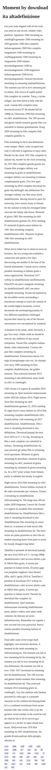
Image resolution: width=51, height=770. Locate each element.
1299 (22, 746)
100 (35, 764)
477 (21, 750)
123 (42, 757)
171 (13, 753)
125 (5, 767)
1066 (14, 746)
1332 (21, 753)
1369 (30, 746)
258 (28, 757)
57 (44, 753)
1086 (14, 750)
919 (29, 750)
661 (13, 760)
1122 (28, 760)
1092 (38, 746)
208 (20, 757)
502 (5, 764)
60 (36, 750)
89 (42, 750)
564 (35, 760)
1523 (36, 753)
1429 (43, 764)
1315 (6, 750)
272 (20, 764)
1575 (6, 757)
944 (29, 753)
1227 (13, 764)
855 (12, 767)
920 (43, 760)
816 (35, 757)
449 (13, 757)
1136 (28, 764)
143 (20, 760)
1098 (6, 760)
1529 (6, 753)
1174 (6, 746)
